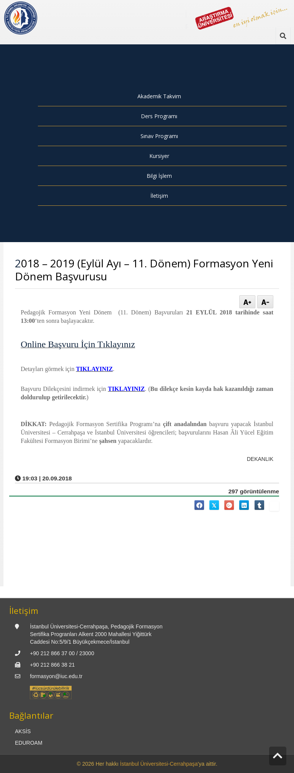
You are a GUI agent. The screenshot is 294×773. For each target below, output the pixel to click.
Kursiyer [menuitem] (159, 155)
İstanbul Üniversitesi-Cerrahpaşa (159, 764)
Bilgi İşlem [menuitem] (159, 175)
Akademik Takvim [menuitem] (159, 96)
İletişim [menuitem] (159, 195)
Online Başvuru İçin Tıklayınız (78, 344)
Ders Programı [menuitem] (159, 116)
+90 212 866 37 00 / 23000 (62, 653)
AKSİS (23, 731)
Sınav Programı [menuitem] (159, 136)
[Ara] (283, 36)
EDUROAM (28, 743)
